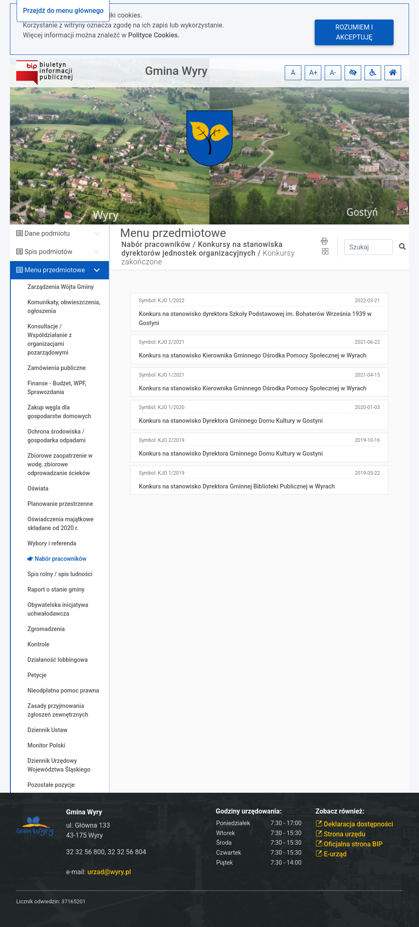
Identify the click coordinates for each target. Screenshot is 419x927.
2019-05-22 (367, 473)
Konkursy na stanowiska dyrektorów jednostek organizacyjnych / (202, 248)
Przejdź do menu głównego (63, 11)
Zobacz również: (340, 811)
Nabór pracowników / (158, 244)
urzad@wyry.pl (109, 872)
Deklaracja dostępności (354, 824)
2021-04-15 (367, 375)
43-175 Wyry (84, 835)
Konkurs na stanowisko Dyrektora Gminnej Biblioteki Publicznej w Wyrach (237, 486)
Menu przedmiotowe (55, 270)
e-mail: (98, 872)
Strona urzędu (340, 834)
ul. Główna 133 (88, 825)
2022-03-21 (367, 300)
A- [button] (333, 72)
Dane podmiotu (47, 233)
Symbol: (162, 300)
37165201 (74, 901)
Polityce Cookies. (154, 35)
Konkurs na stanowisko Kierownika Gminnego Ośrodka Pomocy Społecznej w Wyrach (253, 355)
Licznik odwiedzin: (38, 901)
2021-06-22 (367, 342)
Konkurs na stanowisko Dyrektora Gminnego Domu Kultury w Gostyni (231, 420)
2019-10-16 (367, 440)
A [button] (293, 72)
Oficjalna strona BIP (348, 844)
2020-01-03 (367, 407)
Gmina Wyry (176, 71)
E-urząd (331, 854)
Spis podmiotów (48, 252)
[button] (353, 72)
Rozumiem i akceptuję (354, 32)
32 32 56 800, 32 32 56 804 (106, 852)
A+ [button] (313, 72)
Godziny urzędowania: (248, 811)
